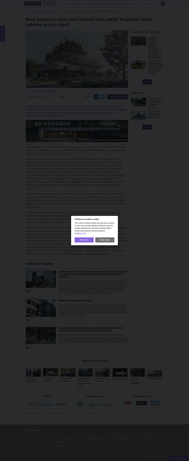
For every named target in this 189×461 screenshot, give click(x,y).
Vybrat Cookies (104, 240)
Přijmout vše (84, 240)
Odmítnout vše (80, 233)
